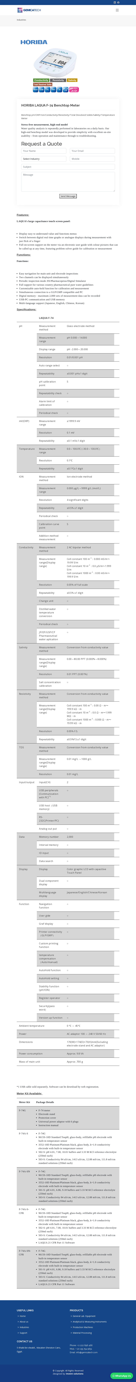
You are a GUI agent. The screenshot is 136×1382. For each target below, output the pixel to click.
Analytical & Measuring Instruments (90, 1322)
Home (23, 1316)
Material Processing (82, 1333)
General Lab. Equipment (84, 1316)
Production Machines (83, 1327)
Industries (21, 19)
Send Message (68, 196)
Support (23, 1333)
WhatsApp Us (122, 1375)
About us (24, 1322)
